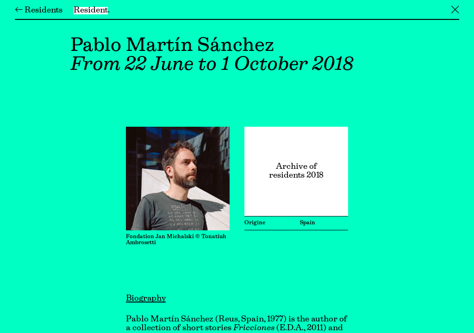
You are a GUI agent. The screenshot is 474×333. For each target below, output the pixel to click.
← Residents (38, 10)
